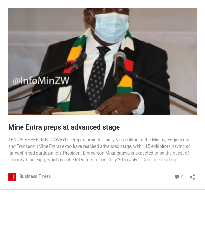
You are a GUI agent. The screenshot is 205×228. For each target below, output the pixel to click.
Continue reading (159, 159)
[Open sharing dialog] (192, 175)
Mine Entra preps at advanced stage (64, 127)
